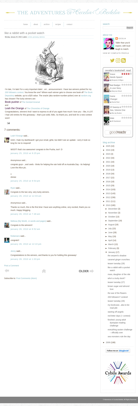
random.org (86, 95)
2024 (108, 150)
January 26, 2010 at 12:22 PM (26, 244)
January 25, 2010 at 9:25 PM (25, 153)
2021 (108, 162)
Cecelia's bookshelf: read (118, 70)
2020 (108, 166)
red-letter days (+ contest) (119, 316)
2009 (108, 342)
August (111, 224)
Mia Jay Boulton (117, 113)
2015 (108, 185)
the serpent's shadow (117, 255)
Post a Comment (11, 265)
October (112, 217)
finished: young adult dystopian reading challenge (117, 323)
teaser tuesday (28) (116, 263)
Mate (112, 118)
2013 (108, 193)
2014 (108, 189)
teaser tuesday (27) (116, 282)
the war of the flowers (117, 293)
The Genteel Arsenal (31, 102)
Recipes (58, 24)
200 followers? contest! (118, 297)
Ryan (13, 188)
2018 (108, 174)
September (113, 220)
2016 (108, 181)
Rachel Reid (115, 102)
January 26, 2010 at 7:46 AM (25, 214)
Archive (46, 24)
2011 (108, 201)
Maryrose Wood (117, 91)
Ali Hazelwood (116, 121)
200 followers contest (14, 92)
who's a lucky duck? (116, 278)
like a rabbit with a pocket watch (24, 33)
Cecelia (122, 38)
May (110, 236)
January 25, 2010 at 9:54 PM (25, 181)
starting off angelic (116, 312)
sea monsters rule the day (119, 336)
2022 (108, 158)
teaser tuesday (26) (116, 301)
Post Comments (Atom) (26, 278)
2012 (108, 197)
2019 (108, 170)
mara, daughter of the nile (119, 274)
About (36, 24)
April (110, 240)
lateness (42, 37)
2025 (108, 146)
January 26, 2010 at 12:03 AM (26, 196)
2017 (108, 177)
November (113, 213)
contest (30, 37)
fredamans (15, 236)
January (112, 252)
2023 (108, 154)
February (112, 248)
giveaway (36, 37)
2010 (108, 205)
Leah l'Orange (17, 136)
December (113, 209)
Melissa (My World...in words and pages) (28, 221)
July (110, 228)
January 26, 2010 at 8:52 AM (25, 229)
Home (25, 24)
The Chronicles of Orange (38, 108)
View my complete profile (116, 53)
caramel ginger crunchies (119, 259)
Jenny (13, 251)
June (110, 232)
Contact (69, 24)
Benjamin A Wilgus (117, 80)
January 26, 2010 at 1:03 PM (25, 259)
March (111, 244)
